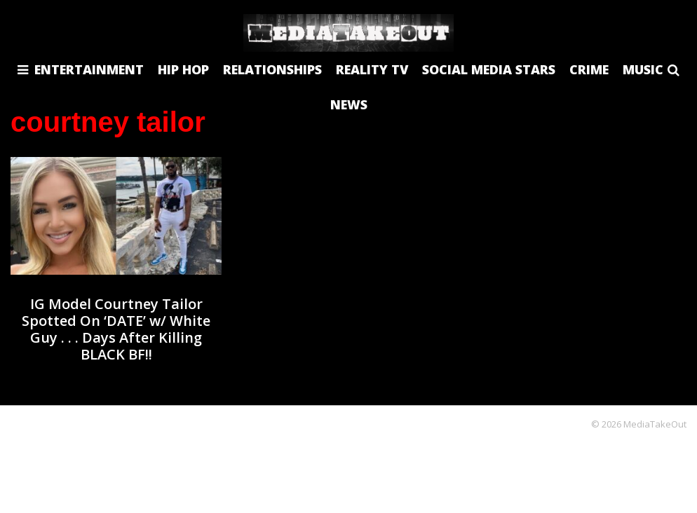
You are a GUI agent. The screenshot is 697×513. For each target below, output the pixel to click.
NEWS (348, 104)
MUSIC (643, 69)
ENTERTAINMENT (89, 69)
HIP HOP (183, 69)
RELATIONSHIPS (272, 69)
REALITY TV (372, 69)
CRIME (589, 69)
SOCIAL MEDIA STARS (488, 69)
